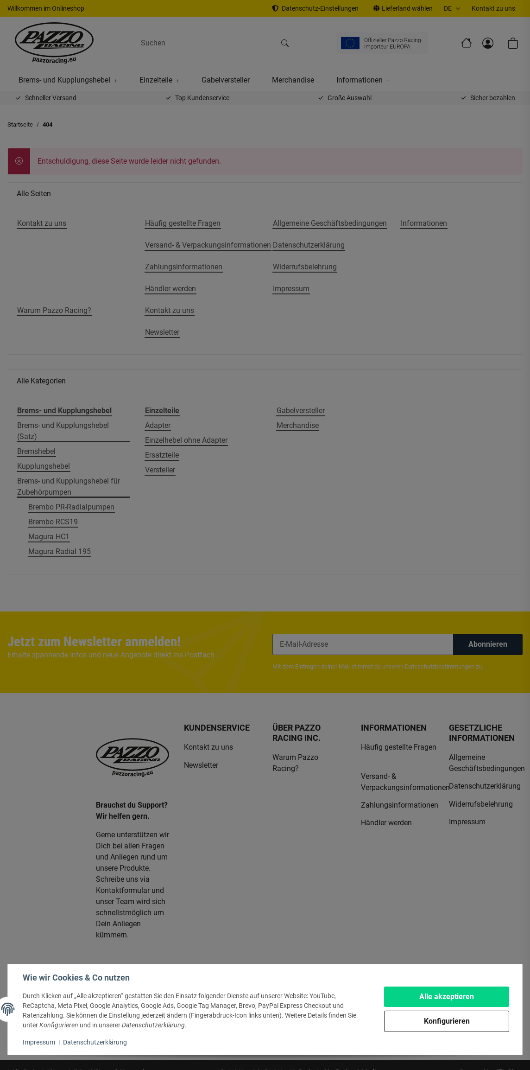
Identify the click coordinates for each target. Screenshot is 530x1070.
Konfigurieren (447, 1021)
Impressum (39, 1042)
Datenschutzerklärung (95, 1042)
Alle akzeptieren (446, 996)
